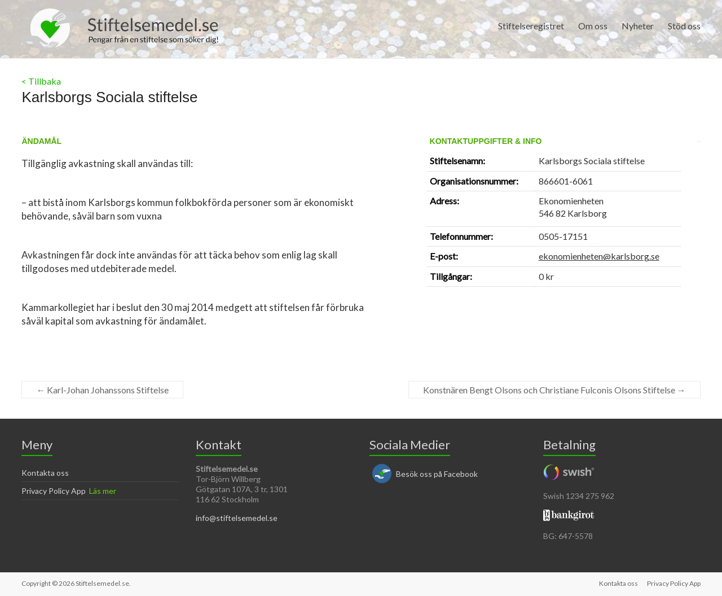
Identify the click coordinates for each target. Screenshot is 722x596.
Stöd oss (684, 25)
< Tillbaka (41, 81)
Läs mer (102, 491)
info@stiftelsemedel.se (237, 518)
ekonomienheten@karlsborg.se (599, 256)
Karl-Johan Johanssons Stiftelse (102, 389)
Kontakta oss (45, 472)
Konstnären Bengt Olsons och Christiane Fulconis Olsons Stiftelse (554, 389)
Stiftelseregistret (531, 25)
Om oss (592, 25)
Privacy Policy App (53, 491)
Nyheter (638, 25)
